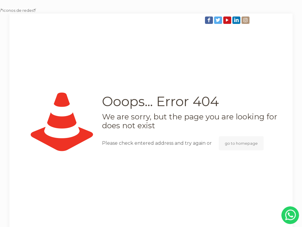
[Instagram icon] (246, 20)
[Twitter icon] (218, 20)
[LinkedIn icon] (237, 20)
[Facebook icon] (209, 20)
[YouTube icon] (227, 20)
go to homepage (241, 143)
